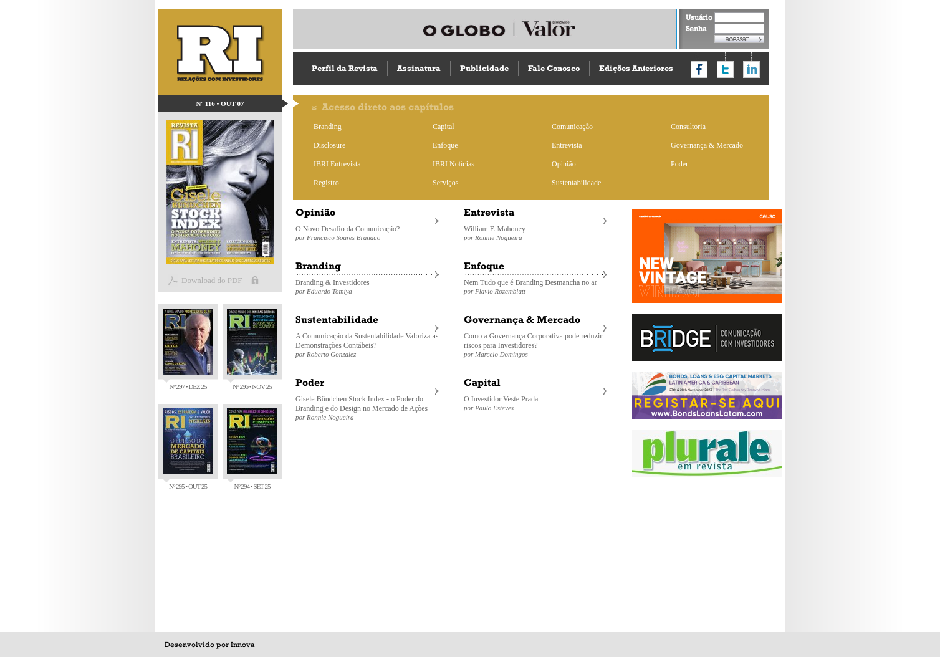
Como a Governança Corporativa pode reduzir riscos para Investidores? (535, 345)
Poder (679, 164)
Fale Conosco (554, 68)
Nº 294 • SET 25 (252, 449)
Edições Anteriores (636, 68)
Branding (328, 126)
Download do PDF (211, 280)
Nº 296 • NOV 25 (252, 349)
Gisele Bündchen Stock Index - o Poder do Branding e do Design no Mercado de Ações (367, 408)
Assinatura (419, 68)
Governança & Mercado (707, 145)
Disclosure (329, 145)
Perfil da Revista (345, 68)
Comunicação (572, 126)
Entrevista (567, 145)
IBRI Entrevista (337, 164)
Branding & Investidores (367, 286)
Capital (443, 126)
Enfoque (445, 145)
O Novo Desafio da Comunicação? (367, 232)
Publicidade (484, 68)
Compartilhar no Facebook (699, 69)
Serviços (445, 182)
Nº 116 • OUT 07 (220, 103)
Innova (242, 644)
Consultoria (688, 126)
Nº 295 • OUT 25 (188, 449)
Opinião (564, 164)
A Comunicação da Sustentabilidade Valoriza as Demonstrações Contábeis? (367, 345)
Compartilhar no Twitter (725, 69)
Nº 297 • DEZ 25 (188, 349)
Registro (326, 182)
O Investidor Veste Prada (535, 403)
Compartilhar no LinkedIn (751, 69)
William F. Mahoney (535, 232)
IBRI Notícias (453, 164)
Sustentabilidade (576, 182)
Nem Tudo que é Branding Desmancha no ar (535, 286)
